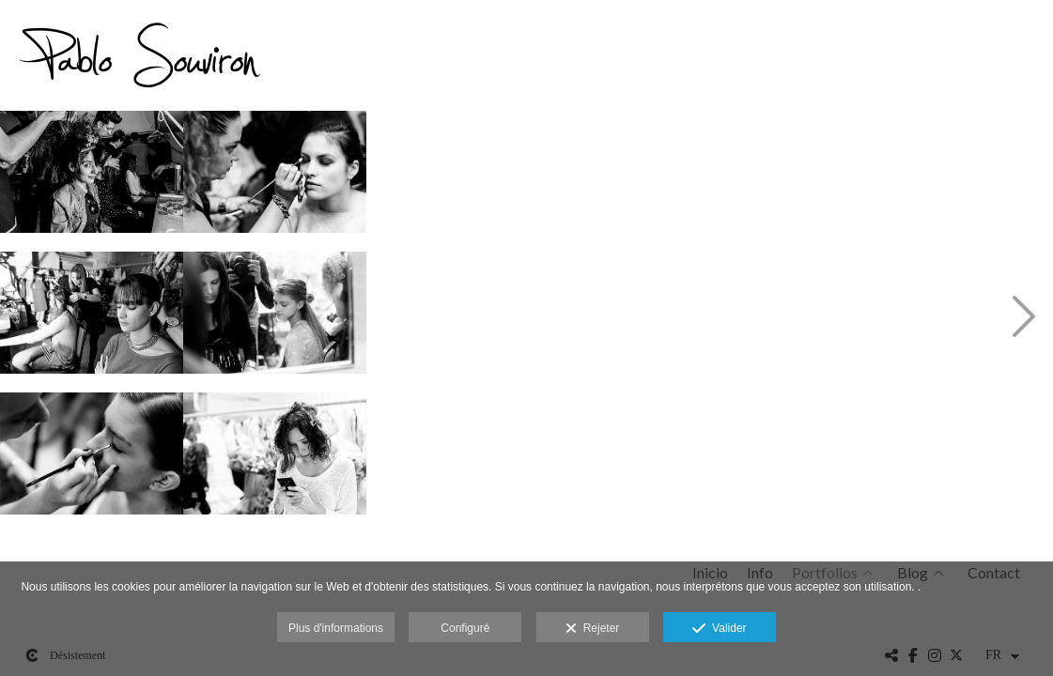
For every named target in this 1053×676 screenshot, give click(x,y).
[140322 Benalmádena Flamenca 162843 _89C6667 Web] (274, 178)
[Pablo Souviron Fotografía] (150, 62)
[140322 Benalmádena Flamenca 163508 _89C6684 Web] (458, 319)
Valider (719, 629)
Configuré (465, 628)
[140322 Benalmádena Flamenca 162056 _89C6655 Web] (91, 319)
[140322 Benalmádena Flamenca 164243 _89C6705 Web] (824, 178)
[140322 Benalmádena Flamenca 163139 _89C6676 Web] (274, 460)
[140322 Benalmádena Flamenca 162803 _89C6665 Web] (91, 460)
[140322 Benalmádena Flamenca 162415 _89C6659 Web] (91, 178)
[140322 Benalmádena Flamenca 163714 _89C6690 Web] (458, 460)
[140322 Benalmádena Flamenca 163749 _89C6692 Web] (641, 178)
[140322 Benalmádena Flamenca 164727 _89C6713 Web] (824, 319)
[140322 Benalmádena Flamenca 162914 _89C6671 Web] (274, 319)
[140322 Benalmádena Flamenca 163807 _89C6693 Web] (641, 319)
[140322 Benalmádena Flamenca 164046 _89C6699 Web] (641, 460)
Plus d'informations (335, 628)
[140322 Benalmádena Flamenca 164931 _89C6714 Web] (824, 460)
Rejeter (592, 629)
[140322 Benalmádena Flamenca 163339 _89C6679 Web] (458, 178)
